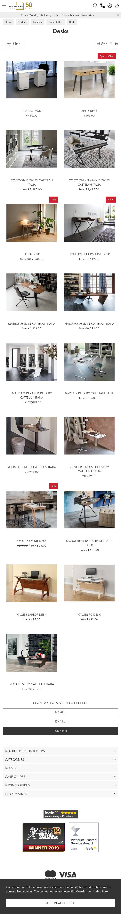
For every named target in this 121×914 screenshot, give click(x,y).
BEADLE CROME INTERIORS (25, 751)
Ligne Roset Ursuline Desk (89, 254)
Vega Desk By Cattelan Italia (32, 684)
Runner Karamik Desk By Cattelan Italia (89, 469)
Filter (13, 43)
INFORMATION (16, 793)
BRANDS (11, 768)
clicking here (100, 891)
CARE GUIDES (15, 776)
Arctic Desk (31, 111)
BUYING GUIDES (17, 785)
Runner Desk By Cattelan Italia (31, 467)
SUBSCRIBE (61, 731)
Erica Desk (31, 254)
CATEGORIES (14, 759)
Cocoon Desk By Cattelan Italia (32, 182)
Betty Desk (89, 111)
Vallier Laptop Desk (31, 614)
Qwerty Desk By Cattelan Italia (89, 393)
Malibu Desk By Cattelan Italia (31, 323)
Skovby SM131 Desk (32, 541)
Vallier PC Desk (89, 614)
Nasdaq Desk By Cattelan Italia (89, 323)
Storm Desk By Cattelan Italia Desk (89, 543)
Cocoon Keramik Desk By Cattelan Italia (89, 182)
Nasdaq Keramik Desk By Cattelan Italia (32, 395)
